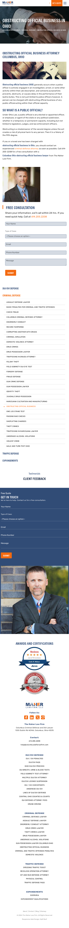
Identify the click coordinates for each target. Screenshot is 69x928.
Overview (34, 895)
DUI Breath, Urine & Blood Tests (35, 770)
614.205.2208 (39, 217)
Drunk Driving (34, 804)
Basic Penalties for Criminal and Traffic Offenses (30, 307)
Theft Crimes (12, 426)
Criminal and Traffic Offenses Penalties (34, 851)
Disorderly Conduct (16, 322)
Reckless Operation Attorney (34, 871)
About (25, 911)
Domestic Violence (34, 855)
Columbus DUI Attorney (11, 30)
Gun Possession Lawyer (17, 387)
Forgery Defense (14, 372)
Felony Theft (12, 362)
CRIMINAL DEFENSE (28, 30)
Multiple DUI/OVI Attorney (34, 778)
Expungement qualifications (34, 899)
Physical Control (34, 879)
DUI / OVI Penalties (34, 759)
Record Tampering (15, 327)
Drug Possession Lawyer (18, 352)
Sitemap (43, 911)
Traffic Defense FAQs (34, 883)
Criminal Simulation (15, 337)
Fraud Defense (13, 377)
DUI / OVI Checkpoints (34, 785)
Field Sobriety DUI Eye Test (19, 367)
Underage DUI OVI (34, 789)
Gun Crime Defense (15, 382)
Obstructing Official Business (21, 406)
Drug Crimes (12, 347)
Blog (37, 911)
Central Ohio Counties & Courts (34, 796)
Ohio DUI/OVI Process (34, 766)
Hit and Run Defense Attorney (34, 875)
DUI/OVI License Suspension (34, 781)
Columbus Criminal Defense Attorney (24, 317)
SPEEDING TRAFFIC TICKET (34, 867)
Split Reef (43, 919)
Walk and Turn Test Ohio (18, 446)
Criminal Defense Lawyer (34, 817)
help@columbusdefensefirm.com (34, 745)
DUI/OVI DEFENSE (11, 288)
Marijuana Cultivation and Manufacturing (26, 401)
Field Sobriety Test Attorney (34, 774)
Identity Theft (13, 391)
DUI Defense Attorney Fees (34, 800)
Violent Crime (12, 441)
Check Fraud (12, 312)
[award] (34, 658)
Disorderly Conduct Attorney (34, 824)
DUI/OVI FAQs (34, 762)
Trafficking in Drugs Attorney (20, 357)
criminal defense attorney (27, 149)
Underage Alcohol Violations (20, 436)
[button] (64, 3)
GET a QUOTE (56, 3)
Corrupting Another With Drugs (21, 332)
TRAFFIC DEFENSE (11, 453)
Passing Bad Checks (15, 416)
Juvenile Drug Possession (18, 396)
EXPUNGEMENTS (10, 460)
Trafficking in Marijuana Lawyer (22, 431)
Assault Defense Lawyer (18, 302)
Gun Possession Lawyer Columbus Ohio (34, 843)
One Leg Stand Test (15, 411)
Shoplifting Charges (16, 421)
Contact (31, 911)
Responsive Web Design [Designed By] (30, 919)
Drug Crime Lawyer (34, 828)
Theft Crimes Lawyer (34, 832)
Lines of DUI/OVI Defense (34, 793)
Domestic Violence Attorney (19, 342)
